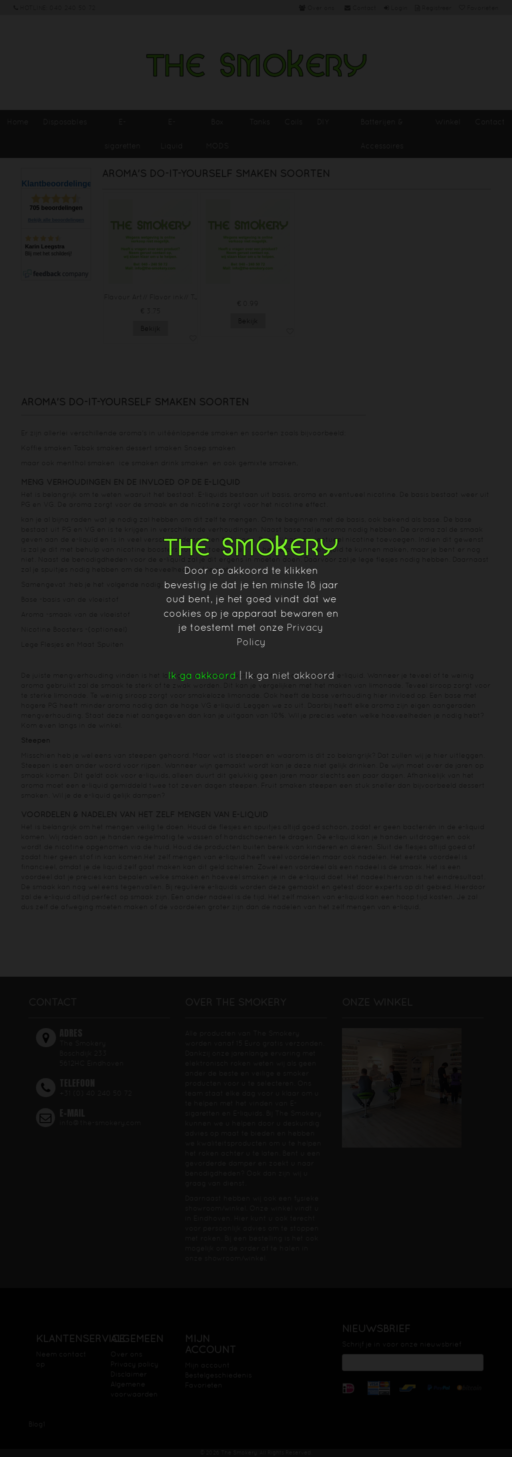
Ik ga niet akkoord (289, 675)
